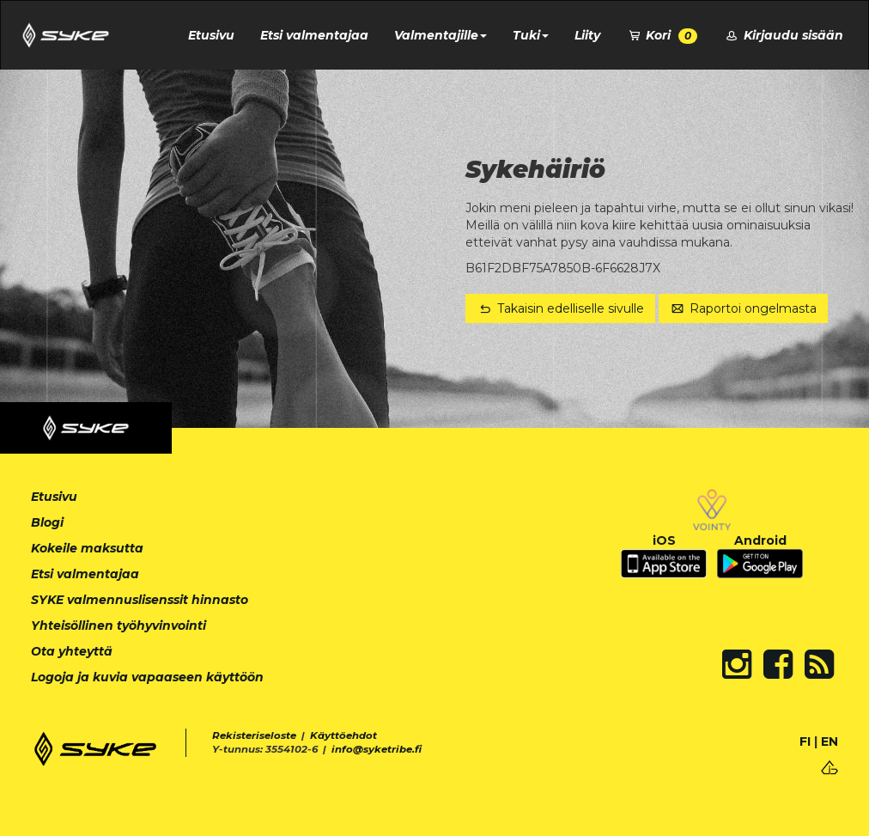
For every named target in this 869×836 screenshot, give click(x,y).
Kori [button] (662, 35)
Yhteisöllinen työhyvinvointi (118, 625)
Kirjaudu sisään (783, 35)
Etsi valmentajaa (314, 35)
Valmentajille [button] (440, 35)
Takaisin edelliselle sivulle (560, 308)
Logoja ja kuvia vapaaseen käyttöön (147, 677)
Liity (587, 35)
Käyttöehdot (343, 735)
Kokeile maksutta (87, 548)
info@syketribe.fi (376, 749)
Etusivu (211, 35)
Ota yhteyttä (71, 651)
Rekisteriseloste (254, 735)
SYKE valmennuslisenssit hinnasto (139, 599)
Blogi (47, 522)
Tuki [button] (531, 35)
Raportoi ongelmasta (743, 308)
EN (829, 741)
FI (805, 741)
